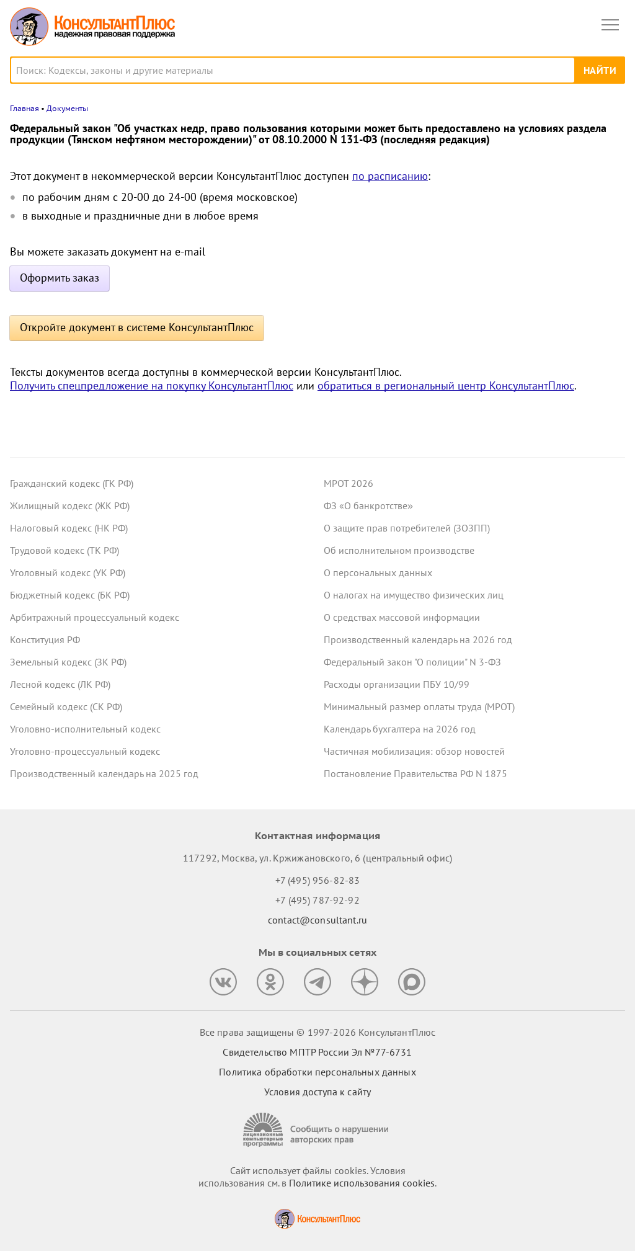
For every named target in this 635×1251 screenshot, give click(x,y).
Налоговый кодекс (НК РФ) (69, 528)
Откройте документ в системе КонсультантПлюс (137, 327)
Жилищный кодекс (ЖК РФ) (70, 505)
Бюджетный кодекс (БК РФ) (70, 595)
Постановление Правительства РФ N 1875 (415, 773)
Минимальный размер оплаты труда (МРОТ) (419, 706)
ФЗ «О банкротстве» (368, 505)
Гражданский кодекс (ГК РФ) (71, 483)
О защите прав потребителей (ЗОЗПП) (407, 528)
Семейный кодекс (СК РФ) (66, 706)
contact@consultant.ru (317, 920)
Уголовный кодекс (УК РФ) (67, 572)
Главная (24, 108)
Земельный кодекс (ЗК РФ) (68, 662)
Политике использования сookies (362, 1183)
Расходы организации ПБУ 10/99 (396, 684)
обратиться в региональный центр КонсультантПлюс (446, 385)
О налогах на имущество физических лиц (414, 595)
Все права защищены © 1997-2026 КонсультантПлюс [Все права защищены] (317, 1032)
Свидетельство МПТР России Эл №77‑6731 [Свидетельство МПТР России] (317, 1052)
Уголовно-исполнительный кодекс (85, 729)
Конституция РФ (45, 639)
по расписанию (390, 176)
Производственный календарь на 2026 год (418, 639)
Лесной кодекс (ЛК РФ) (60, 684)
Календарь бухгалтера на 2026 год (400, 729)
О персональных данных (378, 572)
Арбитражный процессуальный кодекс (94, 617)
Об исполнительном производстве (399, 550)
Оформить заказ (59, 277)
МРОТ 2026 (348, 483)
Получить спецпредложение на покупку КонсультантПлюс (151, 385)
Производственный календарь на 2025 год (104, 773)
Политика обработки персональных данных (317, 1072)
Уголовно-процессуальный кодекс (85, 751)
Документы (67, 108)
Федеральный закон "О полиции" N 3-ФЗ (412, 662)
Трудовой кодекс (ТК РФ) (64, 550)
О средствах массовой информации (402, 617)
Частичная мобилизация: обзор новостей (414, 751)
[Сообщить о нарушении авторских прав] (317, 1130)
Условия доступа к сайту (317, 1091)
